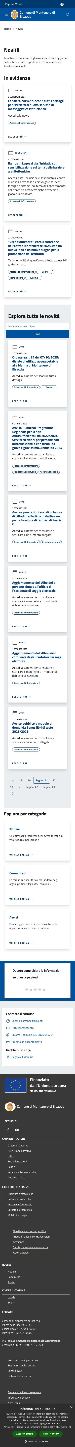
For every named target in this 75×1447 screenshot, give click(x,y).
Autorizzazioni (21, 1253)
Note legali (14, 1403)
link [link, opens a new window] (69, 1427)
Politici (11, 1167)
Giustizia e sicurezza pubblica (29, 1231)
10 (29, 780)
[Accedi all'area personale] (62, 4)
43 (49, 787)
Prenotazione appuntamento (24, 1360)
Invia (37, 334)
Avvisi (18, 347)
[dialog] (37, 1425)
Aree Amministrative (19, 1151)
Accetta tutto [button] (24, 1434)
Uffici (11, 1156)
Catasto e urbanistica (20, 1210)
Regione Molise (13, 4)
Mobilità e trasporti (18, 1215)
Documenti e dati (17, 1177)
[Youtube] (16, 1130)
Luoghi (11, 1297)
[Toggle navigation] (7, 14)
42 (32, 787)
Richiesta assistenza (19, 1376)
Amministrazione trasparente (24, 1392)
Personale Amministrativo (22, 1172)
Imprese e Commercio (20, 1204)
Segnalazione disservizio (21, 1365)
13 (11, 787)
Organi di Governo (18, 1145)
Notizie (15, 90)
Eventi (11, 1302)
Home (7, 29)
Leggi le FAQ (15, 1371)
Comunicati (17, 153)
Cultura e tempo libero (20, 1199)
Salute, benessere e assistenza (30, 1247)
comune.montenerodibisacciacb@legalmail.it (34, 1341)
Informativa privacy (19, 1398)
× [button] (71, 1407)
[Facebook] (8, 1130)
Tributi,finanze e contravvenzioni (31, 1237)
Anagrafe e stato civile (20, 1194)
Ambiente (18, 1242)
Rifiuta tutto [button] (51, 1433)
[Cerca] (68, 15)
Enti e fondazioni (17, 1161)
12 (54, 780)
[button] (37, 1441)
